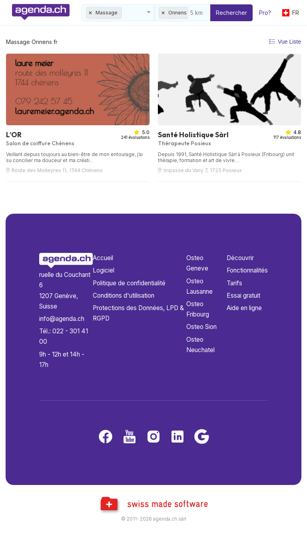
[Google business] (201, 437)
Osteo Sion (201, 327)
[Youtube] (130, 437)
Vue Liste (285, 41)
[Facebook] (106, 437)
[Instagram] (153, 437)
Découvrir (240, 258)
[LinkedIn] (177, 437)
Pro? (265, 12)
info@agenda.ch (61, 319)
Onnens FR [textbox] (181, 13)
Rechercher (231, 12)
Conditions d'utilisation (123, 295)
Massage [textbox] (107, 13)
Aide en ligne (244, 308)
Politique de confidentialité (129, 283)
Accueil (103, 258)
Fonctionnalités (247, 270)
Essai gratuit (243, 295)
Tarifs (234, 283)
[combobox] (118, 12)
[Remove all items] (91, 13)
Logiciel (103, 270)
